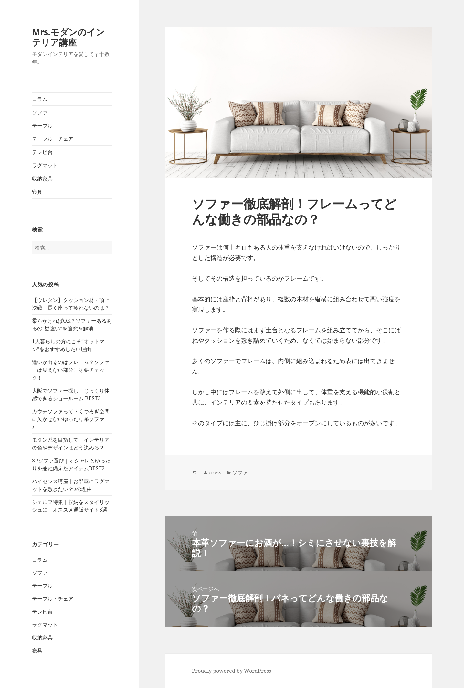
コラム (39, 99)
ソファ (39, 112)
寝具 (37, 191)
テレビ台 (42, 152)
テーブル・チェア (52, 138)
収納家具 (42, 178)
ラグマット (45, 165)
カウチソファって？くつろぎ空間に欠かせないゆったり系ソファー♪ (71, 419)
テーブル (42, 125)
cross (215, 472)
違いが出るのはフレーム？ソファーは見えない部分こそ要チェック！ (71, 370)
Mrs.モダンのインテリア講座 (68, 37)
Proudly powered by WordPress (231, 670)
